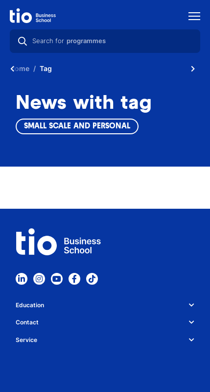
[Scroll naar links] (12, 68)
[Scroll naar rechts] (193, 68)
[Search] (22, 41)
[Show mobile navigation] (194, 17)
